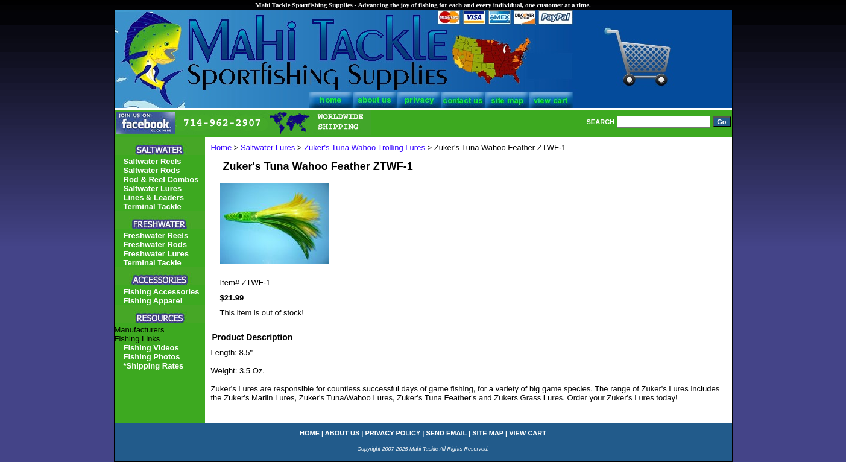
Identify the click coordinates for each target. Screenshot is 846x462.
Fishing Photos (152, 356)
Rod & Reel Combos (161, 179)
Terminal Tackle (153, 206)
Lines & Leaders (154, 197)
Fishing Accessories (162, 291)
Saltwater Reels (153, 161)
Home (221, 147)
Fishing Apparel (153, 300)
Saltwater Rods (152, 170)
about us (342, 433)
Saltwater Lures (268, 147)
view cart (527, 433)
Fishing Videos (151, 347)
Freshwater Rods (155, 244)
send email (446, 433)
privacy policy (393, 433)
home (310, 433)
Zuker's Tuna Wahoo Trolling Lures (364, 147)
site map (487, 433)
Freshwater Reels (156, 235)
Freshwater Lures (156, 253)
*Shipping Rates (154, 365)
